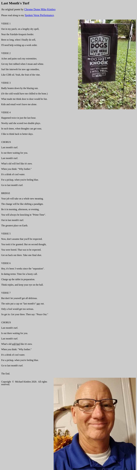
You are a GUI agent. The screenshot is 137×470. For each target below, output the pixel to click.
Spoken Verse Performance (39, 15)
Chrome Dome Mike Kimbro (39, 9)
